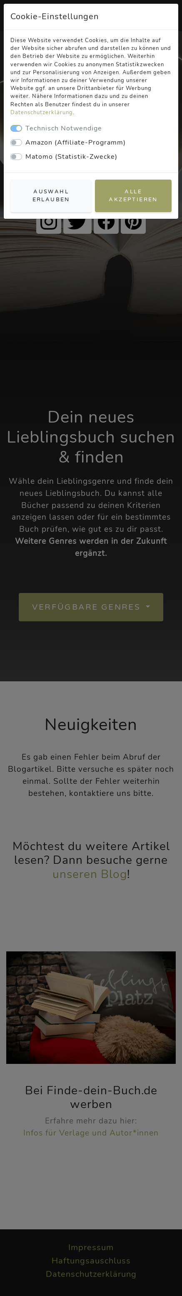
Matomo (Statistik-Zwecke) (71, 156)
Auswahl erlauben (51, 195)
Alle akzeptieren (133, 195)
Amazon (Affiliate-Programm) (75, 142)
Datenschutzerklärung (41, 112)
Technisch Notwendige (63, 128)
